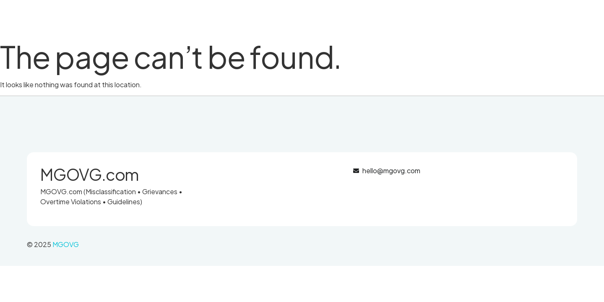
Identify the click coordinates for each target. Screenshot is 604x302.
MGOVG (65, 244)
